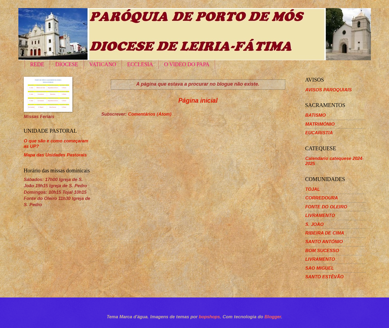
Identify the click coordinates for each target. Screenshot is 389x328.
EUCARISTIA (319, 132)
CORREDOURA (321, 197)
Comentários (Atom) (150, 114)
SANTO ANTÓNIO (324, 241)
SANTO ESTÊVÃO (324, 276)
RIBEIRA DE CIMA (324, 233)
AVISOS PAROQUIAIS (328, 89)
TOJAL (312, 189)
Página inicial (197, 100)
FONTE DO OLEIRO (326, 206)
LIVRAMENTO (320, 215)
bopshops (209, 316)
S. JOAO (314, 224)
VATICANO (102, 64)
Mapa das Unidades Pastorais (55, 155)
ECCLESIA (140, 64)
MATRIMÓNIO (320, 124)
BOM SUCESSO (322, 250)
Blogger (272, 316)
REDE (37, 64)
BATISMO (315, 115)
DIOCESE (66, 64)
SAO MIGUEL (319, 268)
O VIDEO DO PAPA (186, 64)
